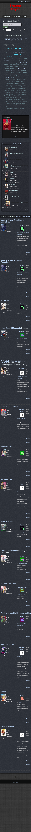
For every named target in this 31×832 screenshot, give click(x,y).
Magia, (18, 76)
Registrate (21, 1)
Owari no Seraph (13, 178)
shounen (7, 92)
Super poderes (16, 81)
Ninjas (19, 85)
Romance (8, 53)
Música (15, 74)
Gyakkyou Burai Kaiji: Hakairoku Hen (16, 613)
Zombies (16, 108)
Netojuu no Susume (9, 551)
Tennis (11, 96)
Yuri (20, 66)
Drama (14, 53)
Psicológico (17, 83)
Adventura (12, 105)
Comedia (17, 49)
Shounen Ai (18, 90)
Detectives (23, 57)
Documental (9, 83)
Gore (24, 66)
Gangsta (11, 172)
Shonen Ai (23, 70)
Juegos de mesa (9, 68)
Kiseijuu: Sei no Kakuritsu (15, 159)
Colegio (7, 97)
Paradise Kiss (6, 479)
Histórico (19, 101)
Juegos (25, 101)
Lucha (18, 51)
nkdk (21, 616)
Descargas (16, 16)
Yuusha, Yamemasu (9, 584)
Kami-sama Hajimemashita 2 (16, 153)
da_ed (22, 225)
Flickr (17, 782)
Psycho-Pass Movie (14, 196)
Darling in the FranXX (9, 406)
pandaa (22, 556)
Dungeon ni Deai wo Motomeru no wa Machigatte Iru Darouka (18, 165)
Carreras (18, 79)
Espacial (7, 70)
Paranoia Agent (15, 119)
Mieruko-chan (6, 446)
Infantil (6, 64)
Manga (12, 90)
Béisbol (11, 99)
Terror (24, 49)
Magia (10, 64)
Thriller (8, 103)
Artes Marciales (14, 61)
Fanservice (17, 94)
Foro (24, 16)
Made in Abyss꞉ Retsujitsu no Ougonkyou (12, 221)
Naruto (3, 692)
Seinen (23, 51)
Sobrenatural (7, 59)
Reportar (28, 252)
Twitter (14, 782)
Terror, (24, 90)
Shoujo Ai (13, 87)
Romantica (15, 57)
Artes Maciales (21, 87)
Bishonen (15, 77)
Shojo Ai (7, 72)
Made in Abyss (7, 521)
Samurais (12, 76)
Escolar (6, 96)
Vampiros (16, 63)
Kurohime (5, 300)
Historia (6, 63)
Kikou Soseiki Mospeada (11, 328)
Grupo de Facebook (25, 780)
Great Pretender (7, 726)
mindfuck (8, 88)
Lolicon (23, 81)
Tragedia (23, 94)
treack (22, 450)
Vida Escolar (17, 99)
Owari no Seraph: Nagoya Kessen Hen (19, 202)
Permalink (28, 248)
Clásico (23, 83)
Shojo (17, 70)
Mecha (6, 61)
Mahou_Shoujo (14, 66)
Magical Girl (18, 72)
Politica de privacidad (17, 780)
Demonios (16, 64)
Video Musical (22, 74)
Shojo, (21, 64)
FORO (2, 780)
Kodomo (24, 105)
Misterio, (7, 90)
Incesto (7, 76)
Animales (12, 79)
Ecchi (21, 59)
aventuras (23, 63)
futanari (9, 81)
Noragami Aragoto (13, 190)
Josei (11, 74)
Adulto (24, 68)
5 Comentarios (6, 135)
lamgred (21, 331)
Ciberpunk (14, 88)
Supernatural (7, 101)
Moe (25, 96)
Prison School (12, 184)
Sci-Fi (25, 59)
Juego (14, 106)
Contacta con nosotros (8, 780)
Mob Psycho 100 (7, 644)
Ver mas (26, 209)
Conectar (27, 1)
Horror (13, 92)
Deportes (13, 51)
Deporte (18, 103)
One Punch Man (13, 147)
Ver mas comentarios (23, 216)
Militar (7, 66)
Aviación (6, 85)
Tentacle (8, 87)
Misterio (7, 51)
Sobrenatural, (21, 88)
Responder (28, 256)
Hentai (13, 70)
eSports (19, 106)
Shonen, (15, 59)
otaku (15, 85)
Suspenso (9, 106)
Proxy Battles (9, 94)
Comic (20, 97)
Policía (14, 101)
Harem (11, 63)
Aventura (24, 85)
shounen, (8, 55)
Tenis (6, 99)
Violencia (23, 76)
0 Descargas (14, 135)
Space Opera (14, 97)
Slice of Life (8, 78)
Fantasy (18, 105)
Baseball (16, 96)
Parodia (12, 72)
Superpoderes (23, 61)
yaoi (25, 64)
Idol (20, 77)
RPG (24, 97)
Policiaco (24, 99)
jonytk (22, 695)
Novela (24, 92)
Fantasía (8, 49)
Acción (15, 55)
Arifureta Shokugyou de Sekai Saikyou (13, 362)
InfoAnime (7, 16)
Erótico (22, 108)
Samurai (13, 103)
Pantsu (21, 96)
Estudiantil (21, 53)
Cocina (23, 79)
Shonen (17, 68)
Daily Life (18, 92)
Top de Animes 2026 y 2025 (11, 144)
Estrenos (7, 38)
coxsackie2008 (22, 587)
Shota (11, 85)
